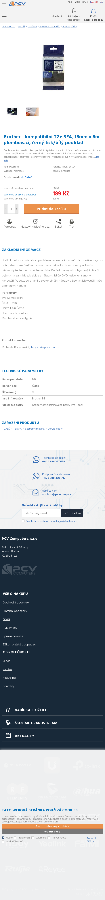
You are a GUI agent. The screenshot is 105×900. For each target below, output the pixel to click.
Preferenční (24, 837)
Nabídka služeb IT (31, 710)
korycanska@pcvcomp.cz (45, 347)
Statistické (40, 837)
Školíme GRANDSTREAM (36, 723)
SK (101, 2)
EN (96, 2)
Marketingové (58, 837)
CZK (77, 2)
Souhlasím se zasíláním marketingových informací (51, 521)
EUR (70, 2)
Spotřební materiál (35, 428)
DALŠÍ (7, 428)
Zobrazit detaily (91, 839)
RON (85, 2)
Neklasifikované (14, 841)
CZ (91, 2)
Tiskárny (17, 428)
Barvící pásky (55, 428)
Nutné (9, 837)
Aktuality (24, 736)
